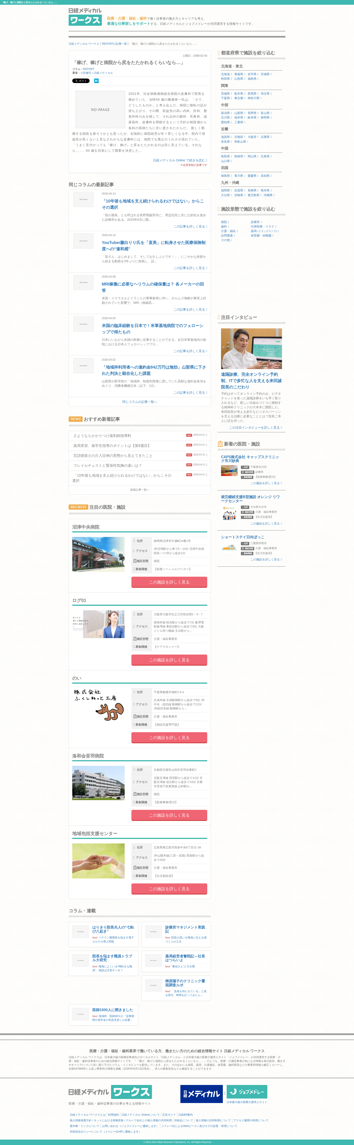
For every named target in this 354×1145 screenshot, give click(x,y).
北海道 (226, 74)
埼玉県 (266, 93)
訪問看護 (228, 235)
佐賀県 (239, 190)
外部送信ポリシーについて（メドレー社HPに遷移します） (105, 1131)
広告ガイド (169, 1114)
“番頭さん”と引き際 (183, 966)
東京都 (239, 98)
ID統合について (183, 1120)
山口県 (226, 161)
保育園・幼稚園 (262, 235)
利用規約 (113, 1114)
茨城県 (226, 93)
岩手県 (253, 74)
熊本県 (266, 190)
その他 (226, 240)
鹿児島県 (255, 195)
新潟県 (226, 113)
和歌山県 (241, 141)
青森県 (239, 74)
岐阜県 (253, 117)
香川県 (239, 175)
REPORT (88, 69)
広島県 (266, 156)
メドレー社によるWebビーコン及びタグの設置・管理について (199, 1126)
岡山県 (253, 156)
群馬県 (253, 93)
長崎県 (253, 190)
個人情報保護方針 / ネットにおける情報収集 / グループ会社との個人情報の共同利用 (121, 1120)
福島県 (253, 78)
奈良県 (226, 141)
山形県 (239, 78)
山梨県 (239, 113)
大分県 (226, 195)
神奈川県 (255, 98)
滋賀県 (226, 137)
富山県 (266, 113)
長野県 (253, 113)
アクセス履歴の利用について (251, 1120)
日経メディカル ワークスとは (88, 1114)
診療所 (256, 222)
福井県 (239, 117)
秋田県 (226, 78)
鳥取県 (226, 156)
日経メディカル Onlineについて (140, 1114)
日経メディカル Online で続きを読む (180, 160)
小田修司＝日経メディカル (96, 72)
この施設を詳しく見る (169, 582)
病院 (225, 222)
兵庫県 (266, 137)
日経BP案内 (185, 1114)
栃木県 (239, 93)
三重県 (239, 122)
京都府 (239, 137)
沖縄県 (269, 195)
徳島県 (226, 175)
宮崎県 (239, 195)
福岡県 (226, 190)
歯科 (225, 226)
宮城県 (266, 74)
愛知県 (226, 122)
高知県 (266, 175)
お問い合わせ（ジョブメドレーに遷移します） (130, 1126)
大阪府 (253, 137)
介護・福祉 (229, 231)
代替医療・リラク (264, 226)
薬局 (265, 231)
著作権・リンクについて (85, 1126)
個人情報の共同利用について (213, 1120)
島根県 (239, 156)
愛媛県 (253, 175)
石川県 (226, 117)
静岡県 (266, 117)
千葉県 (226, 98)
